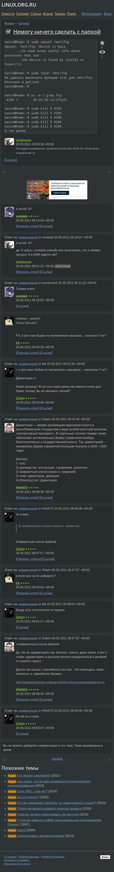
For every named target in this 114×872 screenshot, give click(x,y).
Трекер (60, 14)
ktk (18, 342)
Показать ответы (28, 559)
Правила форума (29, 856)
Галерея (22, 14)
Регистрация (91, 14)
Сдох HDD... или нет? (32, 791)
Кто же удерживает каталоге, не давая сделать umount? (56, 802)
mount (21, 830)
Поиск (71, 14)
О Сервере (10, 856)
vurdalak (21, 216)
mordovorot (23, 140)
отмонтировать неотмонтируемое (40, 835)
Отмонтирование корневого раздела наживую (49, 808)
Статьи (35, 14)
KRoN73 (21, 487)
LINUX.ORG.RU (19, 5)
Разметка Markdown (53, 856)
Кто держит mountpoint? (34, 775)
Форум (48, 14)
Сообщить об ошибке (16, 860)
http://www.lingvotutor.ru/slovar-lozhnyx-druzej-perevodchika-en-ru (60, 682)
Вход (108, 14)
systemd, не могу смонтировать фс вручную (48, 814)
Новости (8, 14)
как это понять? (28, 797)
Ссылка (10, 160)
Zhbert (20, 398)
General (24, 23)
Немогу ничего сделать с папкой (57, 31)
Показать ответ (27, 226)
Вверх (105, 857)
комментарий (28, 237)
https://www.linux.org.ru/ (17, 863)
